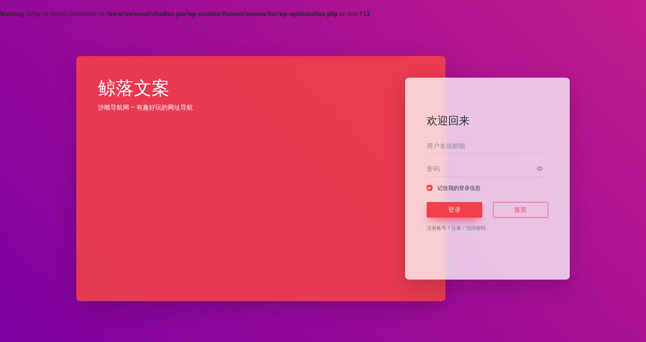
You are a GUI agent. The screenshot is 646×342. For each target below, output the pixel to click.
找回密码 (476, 228)
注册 (456, 228)
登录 (454, 209)
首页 (520, 209)
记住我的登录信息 (458, 188)
